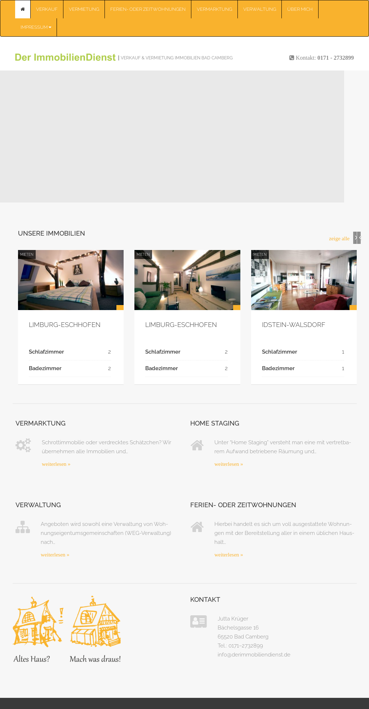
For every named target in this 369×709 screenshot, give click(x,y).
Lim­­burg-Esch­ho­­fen (65, 324)
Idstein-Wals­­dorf (293, 324)
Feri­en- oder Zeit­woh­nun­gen (148, 9)
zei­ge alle (339, 238)
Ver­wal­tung (259, 9)
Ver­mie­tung (84, 9)
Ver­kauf (47, 9)
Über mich (300, 9)
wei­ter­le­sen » (56, 464)
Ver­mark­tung (214, 9)
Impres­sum (36, 27)
